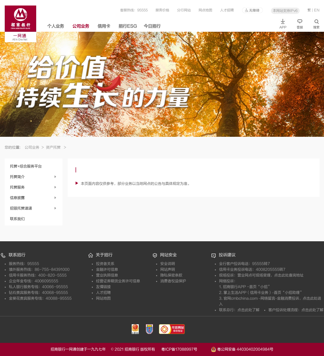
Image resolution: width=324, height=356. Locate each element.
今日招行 (152, 26)
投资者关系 (105, 263)
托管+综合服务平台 (26, 166)
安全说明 (167, 263)
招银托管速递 (21, 208)
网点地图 (205, 10)
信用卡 (104, 26)
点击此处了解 (248, 310)
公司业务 (80, 26)
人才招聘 (227, 10)
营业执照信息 (107, 275)
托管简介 (17, 177)
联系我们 (17, 219)
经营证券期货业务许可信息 (118, 281)
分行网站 (184, 10)
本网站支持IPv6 (285, 11)
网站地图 (103, 298)
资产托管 (56, 147)
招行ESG (128, 26)
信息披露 (17, 198)
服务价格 (162, 10)
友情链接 (103, 287)
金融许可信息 (107, 269)
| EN (316, 10)
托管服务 (17, 187)
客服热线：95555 (134, 10)
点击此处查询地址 (289, 275)
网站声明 (167, 269)
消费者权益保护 (173, 281)
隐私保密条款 (171, 275)
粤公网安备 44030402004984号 (242, 349)
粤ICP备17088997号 (185, 349)
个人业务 (55, 26)
